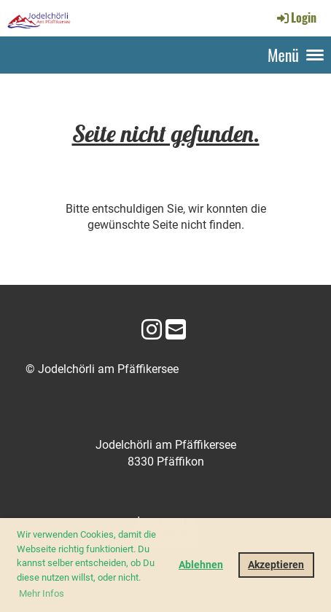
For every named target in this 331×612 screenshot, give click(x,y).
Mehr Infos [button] (41, 593)
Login (295, 17)
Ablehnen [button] (201, 565)
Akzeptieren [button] (276, 565)
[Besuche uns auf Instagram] (151, 330)
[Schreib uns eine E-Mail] (176, 330)
